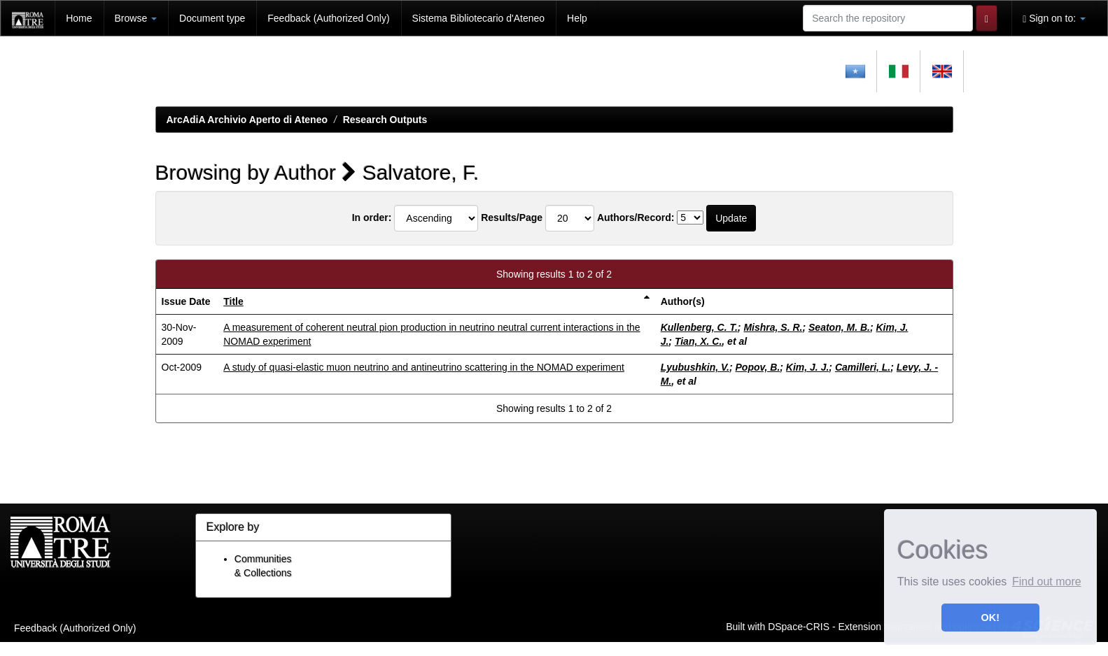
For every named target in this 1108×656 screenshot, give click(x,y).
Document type (212, 18)
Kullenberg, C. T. (699, 327)
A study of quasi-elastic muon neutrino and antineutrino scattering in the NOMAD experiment (423, 367)
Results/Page (511, 217)
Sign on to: (1054, 18)
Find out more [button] (1046, 581)
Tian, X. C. (698, 341)
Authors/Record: (635, 217)
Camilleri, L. (862, 367)
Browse (136, 18)
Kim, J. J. (807, 367)
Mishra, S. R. (772, 327)
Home (79, 18)
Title (233, 301)
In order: (372, 217)
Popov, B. (758, 367)
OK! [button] (990, 617)
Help (577, 18)
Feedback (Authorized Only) (328, 18)
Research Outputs (385, 119)
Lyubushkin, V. (695, 367)
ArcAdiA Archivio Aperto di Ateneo (247, 119)
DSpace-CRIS (798, 626)
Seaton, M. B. (839, 327)
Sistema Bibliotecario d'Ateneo (478, 18)
